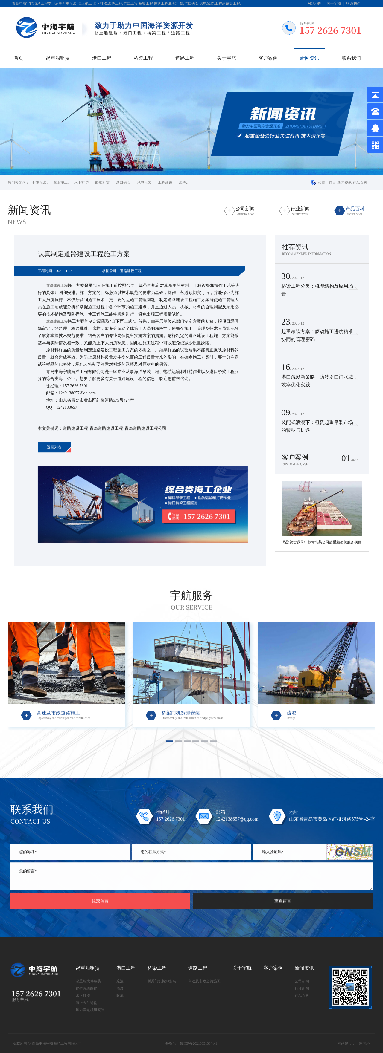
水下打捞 (81, 182)
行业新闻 (302, 988)
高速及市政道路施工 (204, 981)
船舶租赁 (102, 182)
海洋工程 (186, 182)
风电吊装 (144, 182)
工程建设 (165, 182)
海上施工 (60, 182)
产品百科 (360, 182)
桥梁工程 (143, 58)
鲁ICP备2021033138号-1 (198, 1043)
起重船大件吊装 (88, 981)
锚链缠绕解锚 (86, 988)
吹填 (120, 996)
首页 (18, 58)
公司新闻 (302, 981)
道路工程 (184, 58)
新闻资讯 (309, 58)
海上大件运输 (86, 1003)
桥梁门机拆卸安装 (162, 981)
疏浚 (120, 981)
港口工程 (101, 58)
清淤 (120, 988)
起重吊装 (39, 182)
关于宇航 (334, 3)
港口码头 (123, 182)
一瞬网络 (362, 1043)
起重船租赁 (58, 58)
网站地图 (314, 3)
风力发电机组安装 (90, 1010)
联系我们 (353, 3)
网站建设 (345, 1043)
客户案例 (268, 58)
